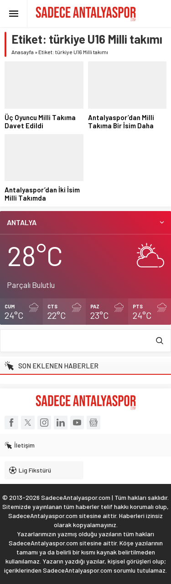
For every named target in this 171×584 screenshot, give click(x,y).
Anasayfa (22, 52)
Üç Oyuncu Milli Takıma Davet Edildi (40, 121)
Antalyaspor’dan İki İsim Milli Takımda (42, 194)
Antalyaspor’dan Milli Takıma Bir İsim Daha (121, 121)
